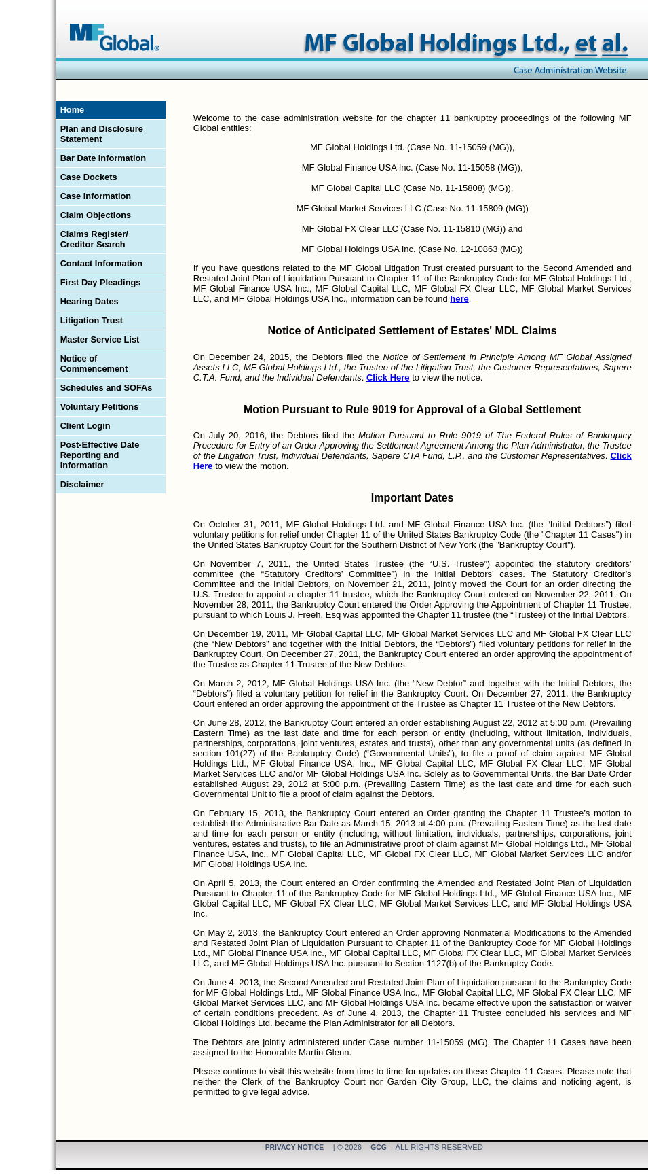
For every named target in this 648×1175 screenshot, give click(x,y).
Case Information (96, 196)
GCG (378, 1148)
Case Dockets (88, 177)
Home (72, 110)
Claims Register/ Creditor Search (94, 239)
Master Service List (100, 339)
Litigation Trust (91, 320)
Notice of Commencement (94, 363)
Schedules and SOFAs (106, 388)
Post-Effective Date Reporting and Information (100, 455)
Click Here (388, 377)
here (459, 299)
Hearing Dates (89, 301)
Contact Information (101, 263)
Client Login (85, 426)
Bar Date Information (103, 158)
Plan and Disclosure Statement (101, 134)
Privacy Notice (294, 1148)
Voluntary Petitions (99, 407)
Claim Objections (96, 215)
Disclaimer (82, 484)
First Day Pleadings (100, 282)
